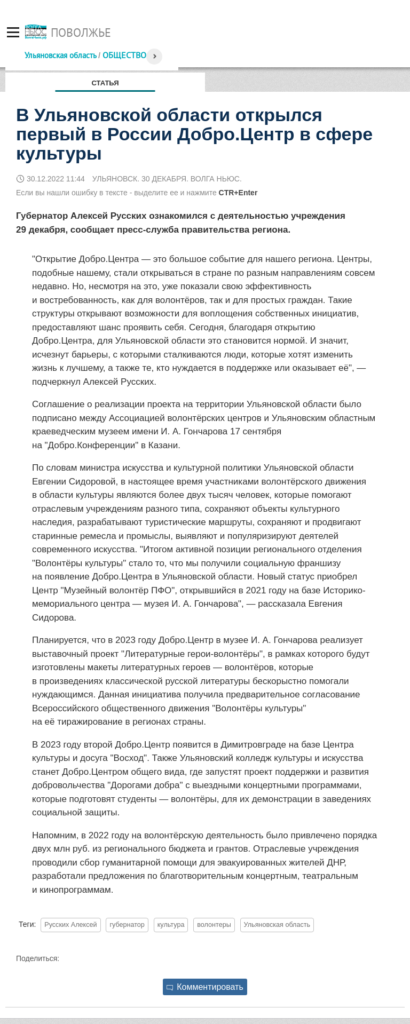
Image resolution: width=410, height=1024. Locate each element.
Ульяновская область (60, 55)
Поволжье (81, 32)
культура (171, 924)
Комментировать (205, 986)
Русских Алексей (70, 924)
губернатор (126, 924)
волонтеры (214, 924)
